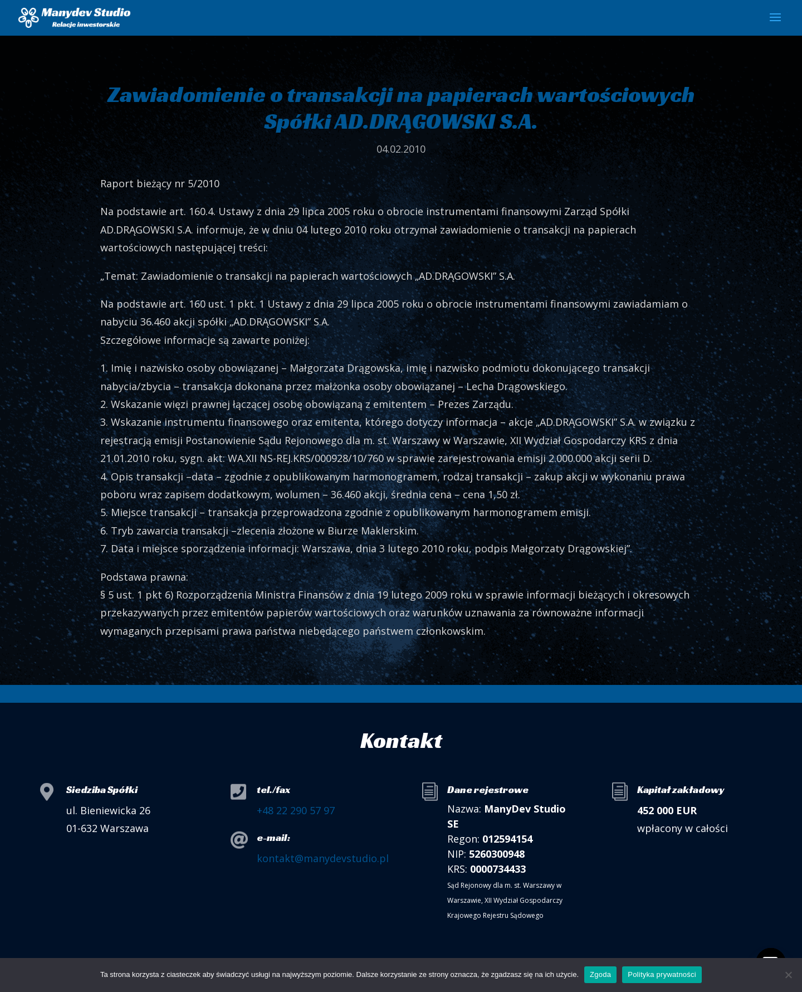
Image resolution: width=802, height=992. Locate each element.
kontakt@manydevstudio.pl (323, 858)
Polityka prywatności (662, 974)
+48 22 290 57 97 (296, 810)
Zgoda (600, 974)
